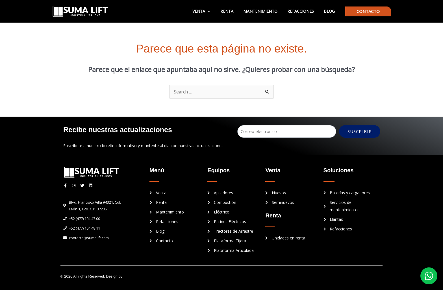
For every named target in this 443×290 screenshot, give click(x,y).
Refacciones (303, 11)
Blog (330, 11)
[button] (368, 11)
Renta (233, 11)
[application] (216, 11)
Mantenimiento (265, 11)
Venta (210, 11)
